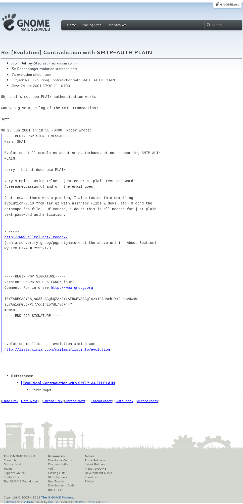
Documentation (58, 464)
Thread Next (75, 400)
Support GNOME (16, 473)
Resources (56, 456)
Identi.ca (91, 477)
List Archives (116, 25)
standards (27, 501)
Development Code (61, 485)
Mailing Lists (91, 25)
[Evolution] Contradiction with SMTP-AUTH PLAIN (68, 382)
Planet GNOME (95, 469)
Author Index (147, 400)
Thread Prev (53, 400)
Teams (8, 469)
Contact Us (11, 477)
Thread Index (101, 400)
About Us (10, 460)
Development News (98, 473)
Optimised (10, 501)
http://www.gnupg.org (72, 287)
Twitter (90, 481)
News (89, 456)
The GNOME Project (20, 456)
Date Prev (10, 400)
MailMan (80, 501)
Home (71, 25)
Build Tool (55, 490)
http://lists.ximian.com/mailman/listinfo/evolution (57, 349)
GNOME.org (229, 4)
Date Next (29, 400)
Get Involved (12, 464)
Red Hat (53, 501)
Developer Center (60, 460)
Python (91, 501)
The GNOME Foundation (21, 481)
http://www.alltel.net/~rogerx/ (36, 237)
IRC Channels (57, 477)
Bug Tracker (56, 481)
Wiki (51, 469)
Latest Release (95, 464)
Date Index (124, 400)
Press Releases (95, 460)
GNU (104, 501)
